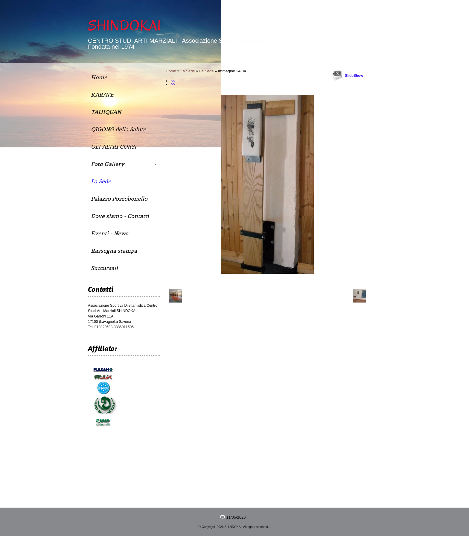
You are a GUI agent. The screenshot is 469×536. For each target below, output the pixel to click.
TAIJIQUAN (106, 112)
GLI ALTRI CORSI (113, 146)
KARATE (102, 94)
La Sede (187, 71)
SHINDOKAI (124, 25)
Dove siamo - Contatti (120, 216)
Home (171, 71)
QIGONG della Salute (118, 129)
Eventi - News (109, 233)
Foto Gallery (124, 164)
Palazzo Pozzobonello (119, 198)
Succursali (104, 268)
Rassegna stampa (114, 250)
